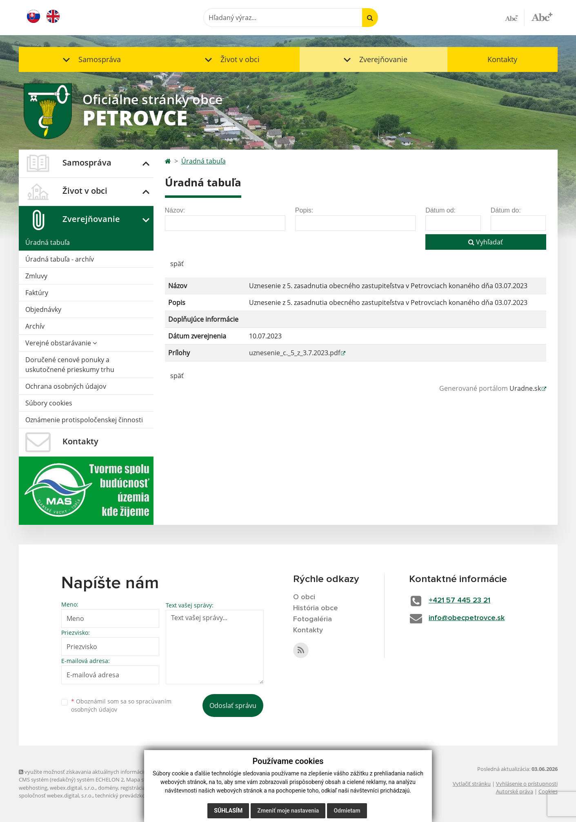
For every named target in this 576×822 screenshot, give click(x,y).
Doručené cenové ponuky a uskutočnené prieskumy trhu (69, 364)
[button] (90, 59)
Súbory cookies (48, 403)
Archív (34, 326)
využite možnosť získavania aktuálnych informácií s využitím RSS (99, 771)
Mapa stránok (143, 779)
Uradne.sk (525, 388)
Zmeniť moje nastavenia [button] (288, 810)
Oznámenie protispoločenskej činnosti (84, 419)
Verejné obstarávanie (61, 342)
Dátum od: (440, 210)
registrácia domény (143, 787)
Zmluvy (36, 275)
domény (108, 787)
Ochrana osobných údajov (65, 386)
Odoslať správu (232, 705)
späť (177, 263)
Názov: (175, 210)
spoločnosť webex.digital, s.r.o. (56, 795)
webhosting (33, 787)
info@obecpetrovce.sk (467, 618)
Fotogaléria (312, 619)
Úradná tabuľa (47, 242)
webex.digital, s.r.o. (73, 787)
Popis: (304, 210)
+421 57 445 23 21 (459, 600)
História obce (315, 608)
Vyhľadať (485, 241)
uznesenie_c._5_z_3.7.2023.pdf (294, 352)
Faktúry (36, 292)
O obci (304, 597)
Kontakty (502, 59)
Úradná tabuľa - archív (59, 259)
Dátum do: (506, 210)
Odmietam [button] (347, 810)
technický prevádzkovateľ (126, 795)
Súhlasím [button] (228, 810)
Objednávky (43, 309)
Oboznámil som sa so (121, 705)
